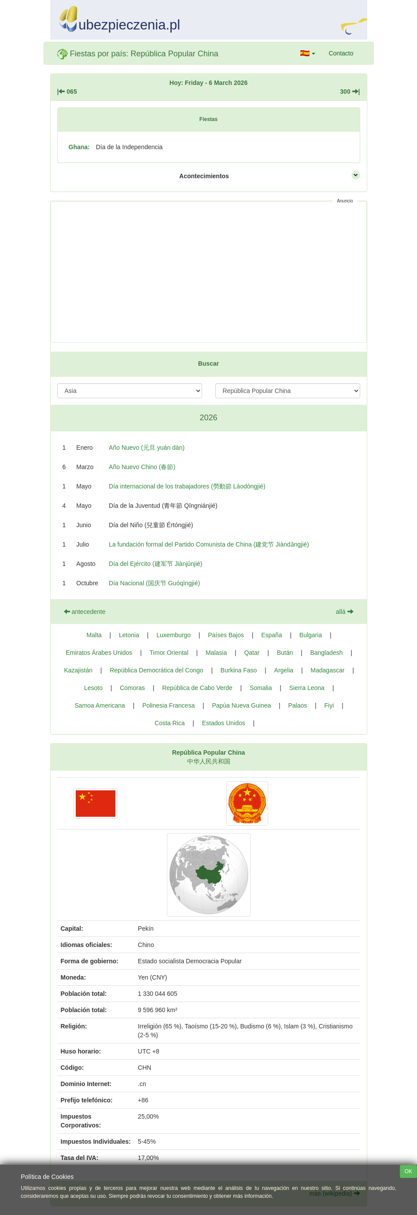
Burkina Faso (239, 670)
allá (345, 611)
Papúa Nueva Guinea (241, 705)
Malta (94, 635)
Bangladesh (326, 652)
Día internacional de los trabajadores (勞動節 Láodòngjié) (187, 486)
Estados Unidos (223, 723)
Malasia (216, 652)
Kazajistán (78, 670)
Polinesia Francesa (168, 705)
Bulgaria (310, 635)
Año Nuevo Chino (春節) (142, 466)
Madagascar (327, 670)
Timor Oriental (169, 652)
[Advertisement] (209, 272)
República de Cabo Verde (197, 687)
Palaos (297, 705)
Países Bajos (226, 635)
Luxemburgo (173, 635)
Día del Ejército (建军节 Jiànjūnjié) (155, 563)
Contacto (340, 53)
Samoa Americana (100, 705)
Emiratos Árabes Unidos (99, 652)
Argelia (284, 670)
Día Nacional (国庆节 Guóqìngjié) (154, 583)
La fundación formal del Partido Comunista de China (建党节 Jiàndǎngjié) (209, 544)
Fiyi (329, 705)
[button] (308, 53)
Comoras (132, 687)
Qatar (251, 652)
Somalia (261, 687)
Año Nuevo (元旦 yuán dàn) (147, 447)
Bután (285, 652)
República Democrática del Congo (156, 670)
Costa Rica (170, 723)
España (271, 635)
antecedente (85, 611)
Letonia (129, 635)
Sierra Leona (307, 687)
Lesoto (93, 687)
